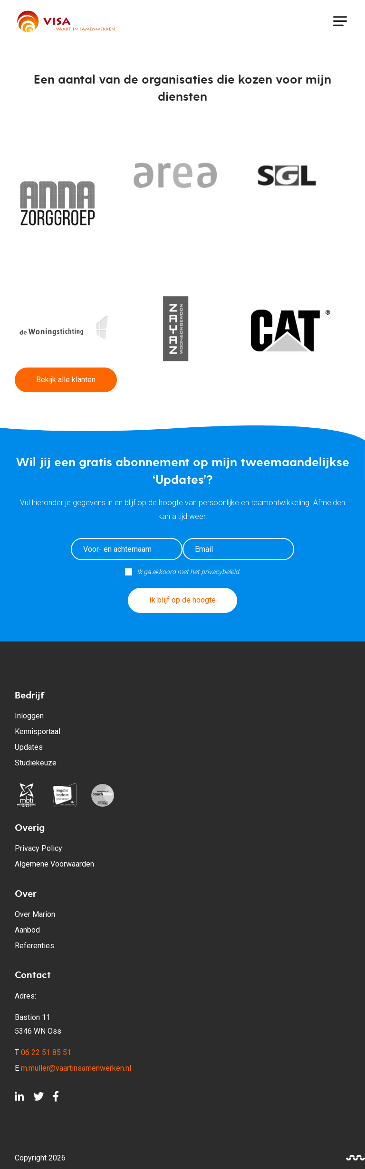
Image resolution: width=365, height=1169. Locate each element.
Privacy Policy (38, 848)
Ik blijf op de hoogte (182, 599)
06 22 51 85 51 (46, 1052)
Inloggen (29, 715)
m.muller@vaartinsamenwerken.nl (76, 1068)
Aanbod (27, 929)
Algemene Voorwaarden (54, 863)
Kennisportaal (37, 731)
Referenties (34, 945)
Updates (29, 747)
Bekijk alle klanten (66, 379)
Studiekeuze (36, 762)
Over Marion (35, 914)
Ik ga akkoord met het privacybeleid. (188, 571)
